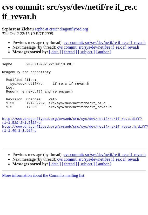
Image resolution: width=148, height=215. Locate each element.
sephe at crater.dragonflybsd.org (61, 29)
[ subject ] (86, 52)
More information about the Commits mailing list (43, 192)
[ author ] (103, 52)
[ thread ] (69, 52)
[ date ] (55, 52)
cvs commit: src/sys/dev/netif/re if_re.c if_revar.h (104, 42)
